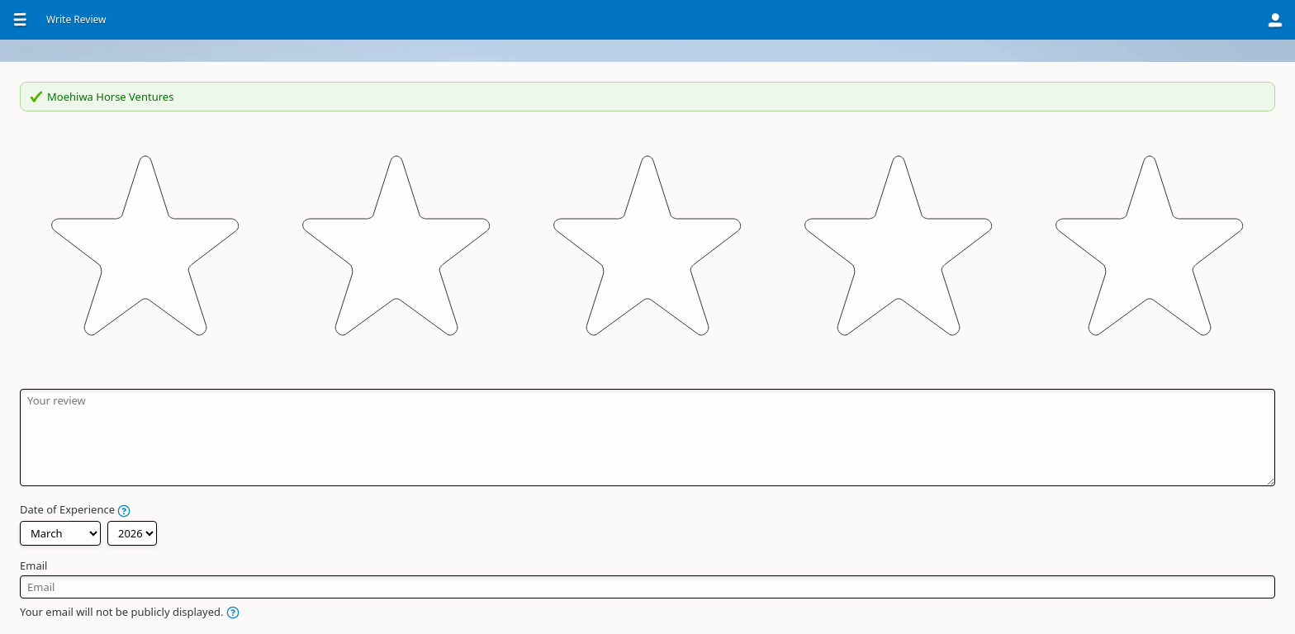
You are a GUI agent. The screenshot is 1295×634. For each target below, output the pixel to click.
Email (482, 416)
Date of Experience (524, 362)
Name (484, 491)
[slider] (647, 192)
